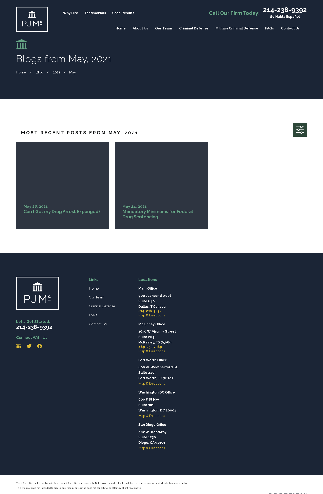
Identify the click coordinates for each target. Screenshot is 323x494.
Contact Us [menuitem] (290, 28)
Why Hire (70, 13)
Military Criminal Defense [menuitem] (237, 28)
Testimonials (95, 13)
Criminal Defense (102, 306)
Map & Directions (151, 315)
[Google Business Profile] (18, 346)
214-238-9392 (285, 9)
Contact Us (98, 324)
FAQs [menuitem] (269, 28)
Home (94, 288)
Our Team (96, 297)
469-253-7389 (150, 347)
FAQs (93, 315)
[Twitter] (29, 346)
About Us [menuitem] (140, 28)
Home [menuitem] (121, 28)
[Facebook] (39, 346)
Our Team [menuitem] (163, 28)
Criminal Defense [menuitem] (193, 28)
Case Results (123, 13)
